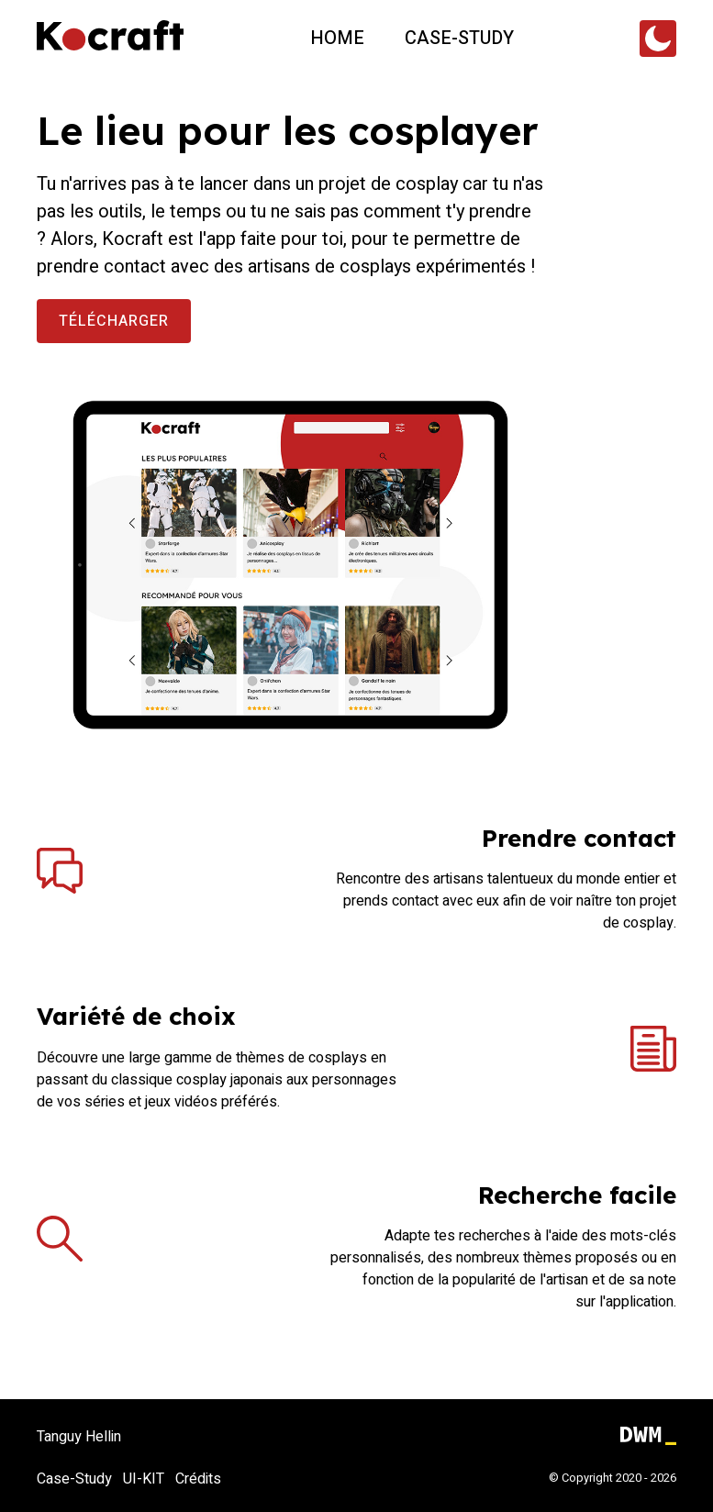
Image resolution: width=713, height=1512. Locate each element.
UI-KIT (143, 1479)
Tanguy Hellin (79, 1437)
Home (337, 38)
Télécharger (114, 321)
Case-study (459, 38)
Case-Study (74, 1479)
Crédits (198, 1479)
